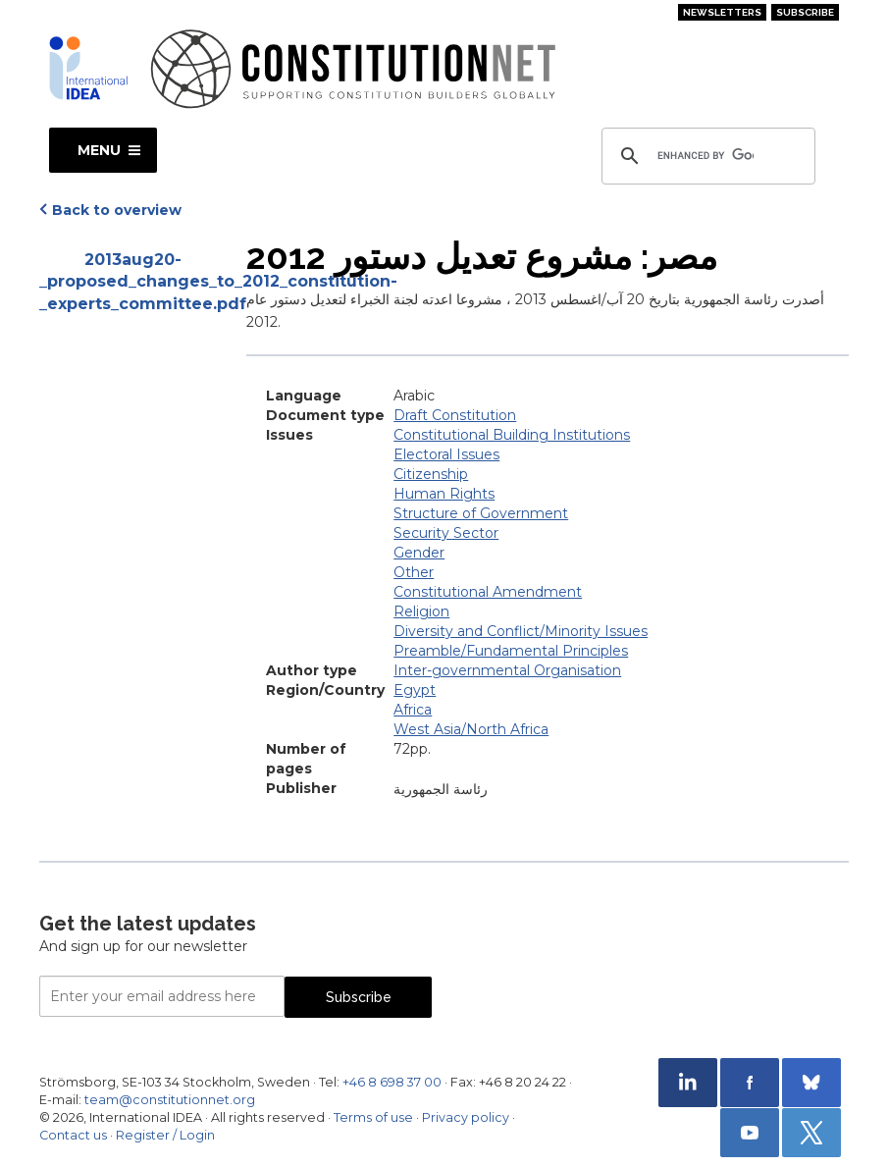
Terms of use (373, 1117)
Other (413, 572)
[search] (705, 156)
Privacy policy (465, 1117)
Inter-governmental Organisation (507, 670)
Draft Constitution (454, 415)
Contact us (73, 1135)
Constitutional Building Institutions (511, 435)
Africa (412, 709)
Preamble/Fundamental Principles (510, 651)
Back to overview (117, 210)
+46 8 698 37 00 (392, 1082)
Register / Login (165, 1135)
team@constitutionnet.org (169, 1099)
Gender (418, 552)
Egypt (414, 690)
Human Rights (444, 494)
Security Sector (445, 533)
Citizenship (430, 474)
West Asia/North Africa (470, 729)
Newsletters (722, 12)
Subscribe (805, 12)
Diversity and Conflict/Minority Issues (520, 631)
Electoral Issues (446, 454)
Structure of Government (480, 513)
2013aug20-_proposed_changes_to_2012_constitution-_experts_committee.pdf (133, 282)
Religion (421, 611)
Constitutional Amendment (487, 592)
